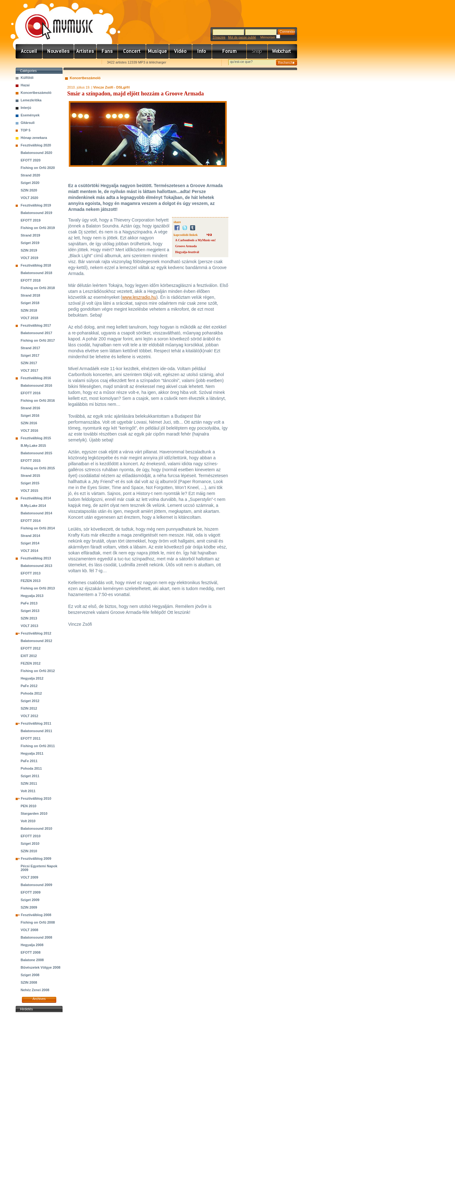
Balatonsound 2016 (36, 385)
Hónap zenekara (34, 138)
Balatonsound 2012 (36, 641)
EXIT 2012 (29, 656)
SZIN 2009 (29, 907)
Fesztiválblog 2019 (36, 205)
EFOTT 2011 (31, 738)
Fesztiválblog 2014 (36, 498)
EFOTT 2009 (31, 892)
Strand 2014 (30, 536)
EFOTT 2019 (31, 220)
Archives (39, 999)
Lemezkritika (31, 100)
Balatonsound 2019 (36, 213)
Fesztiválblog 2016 (36, 378)
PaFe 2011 (29, 761)
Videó (180, 51)
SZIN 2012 (29, 708)
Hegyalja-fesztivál (187, 252)
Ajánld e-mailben (81, 62)
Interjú (26, 108)
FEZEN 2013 (31, 581)
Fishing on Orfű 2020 (38, 168)
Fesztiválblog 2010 (36, 798)
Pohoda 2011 (31, 768)
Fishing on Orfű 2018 (38, 288)
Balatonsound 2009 (36, 885)
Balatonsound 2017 (36, 333)
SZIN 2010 (29, 851)
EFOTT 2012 (31, 648)
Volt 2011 (28, 791)
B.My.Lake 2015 (33, 445)
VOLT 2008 (29, 930)
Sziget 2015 (30, 483)
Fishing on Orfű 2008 (38, 922)
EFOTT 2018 (31, 280)
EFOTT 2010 (31, 836)
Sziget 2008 (30, 975)
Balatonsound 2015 (36, 453)
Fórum (229, 51)
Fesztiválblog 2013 (36, 558)
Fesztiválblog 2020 (36, 145)
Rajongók (107, 51)
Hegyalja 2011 (32, 753)
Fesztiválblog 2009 (36, 858)
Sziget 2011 (30, 776)
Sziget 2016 (30, 415)
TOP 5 (25, 130)
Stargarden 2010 (34, 813)
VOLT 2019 (29, 258)
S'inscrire (219, 37)
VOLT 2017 (29, 370)
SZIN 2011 (29, 783)
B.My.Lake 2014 (33, 505)
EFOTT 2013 (31, 573)
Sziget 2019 (30, 243)
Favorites (28, 62)
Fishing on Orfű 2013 (38, 588)
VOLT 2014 (29, 551)
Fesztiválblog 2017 (36, 325)
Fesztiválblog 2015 (36, 438)
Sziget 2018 (30, 303)
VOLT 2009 (29, 877)
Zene (157, 51)
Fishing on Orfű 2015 (38, 468)
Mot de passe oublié (242, 37)
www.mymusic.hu (54, 20)
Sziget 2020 (30, 183)
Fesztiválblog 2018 (36, 265)
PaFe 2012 (29, 686)
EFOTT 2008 (31, 952)
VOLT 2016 (29, 430)
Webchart (282, 51)
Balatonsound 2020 (36, 153)
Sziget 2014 (30, 543)
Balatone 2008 (32, 960)
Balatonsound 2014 (36, 513)
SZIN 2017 (29, 363)
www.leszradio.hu (139, 297)
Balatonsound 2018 (36, 273)
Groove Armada (186, 246)
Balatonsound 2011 (36, 731)
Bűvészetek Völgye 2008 (40, 967)
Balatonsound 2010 (36, 828)
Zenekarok (85, 51)
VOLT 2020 (29, 198)
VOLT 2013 (29, 626)
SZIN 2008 (29, 982)
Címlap (29, 51)
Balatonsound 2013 (36, 566)
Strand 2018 (30, 295)
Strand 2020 (30, 175)
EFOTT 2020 (31, 160)
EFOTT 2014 (31, 520)
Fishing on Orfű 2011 (38, 746)
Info (202, 51)
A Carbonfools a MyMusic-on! (195, 240)
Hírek (58, 51)
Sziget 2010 (30, 843)
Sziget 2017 (30, 355)
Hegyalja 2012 (32, 678)
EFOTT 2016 (31, 393)
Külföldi (27, 77)
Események (30, 115)
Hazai (25, 85)
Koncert (132, 51)
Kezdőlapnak (55, 62)
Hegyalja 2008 (32, 945)
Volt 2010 (28, 821)
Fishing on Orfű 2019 (38, 228)
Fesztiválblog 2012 (36, 633)
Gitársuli (28, 123)
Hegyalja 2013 (32, 596)
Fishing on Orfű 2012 (38, 671)
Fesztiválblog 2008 (36, 915)
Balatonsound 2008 (36, 937)
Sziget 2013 (30, 611)
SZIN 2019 (29, 250)
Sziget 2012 (30, 701)
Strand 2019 (30, 235)
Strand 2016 (30, 408)
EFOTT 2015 (31, 460)
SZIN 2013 (29, 618)
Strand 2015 (30, 475)
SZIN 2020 (29, 190)
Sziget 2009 (30, 900)
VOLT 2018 (29, 318)
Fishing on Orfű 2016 (38, 400)
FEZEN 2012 (31, 663)
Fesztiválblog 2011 (36, 723)
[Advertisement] (39, 1107)
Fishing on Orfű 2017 (38, 340)
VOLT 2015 (29, 490)
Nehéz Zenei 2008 (35, 990)
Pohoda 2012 (31, 693)
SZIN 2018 (29, 310)
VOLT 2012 (29, 716)
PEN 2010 (28, 806)
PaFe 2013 (29, 603)
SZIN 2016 (29, 423)
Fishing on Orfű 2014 (38, 528)
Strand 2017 (30, 348)
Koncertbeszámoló (36, 92)
